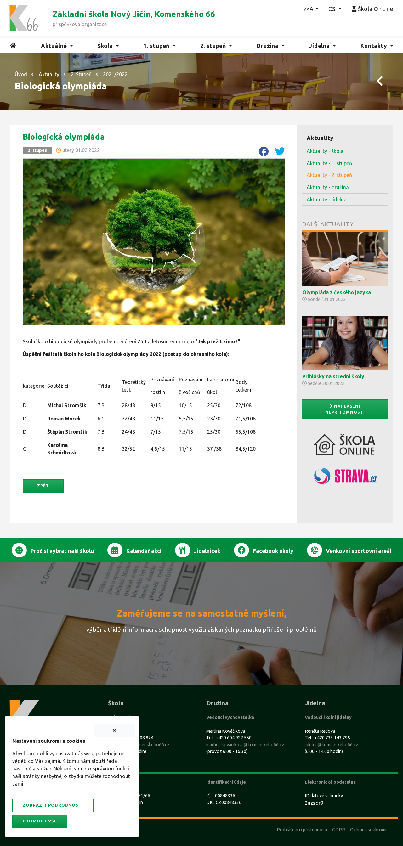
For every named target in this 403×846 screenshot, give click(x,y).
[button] (311, 9)
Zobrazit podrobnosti (53, 805)
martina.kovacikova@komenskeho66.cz (245, 744)
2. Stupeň (81, 74)
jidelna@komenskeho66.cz (331, 744)
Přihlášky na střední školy (333, 376)
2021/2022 (115, 74)
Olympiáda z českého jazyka (336, 292)
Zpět (43, 485)
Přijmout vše (40, 821)
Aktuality (49, 74)
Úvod (21, 74)
